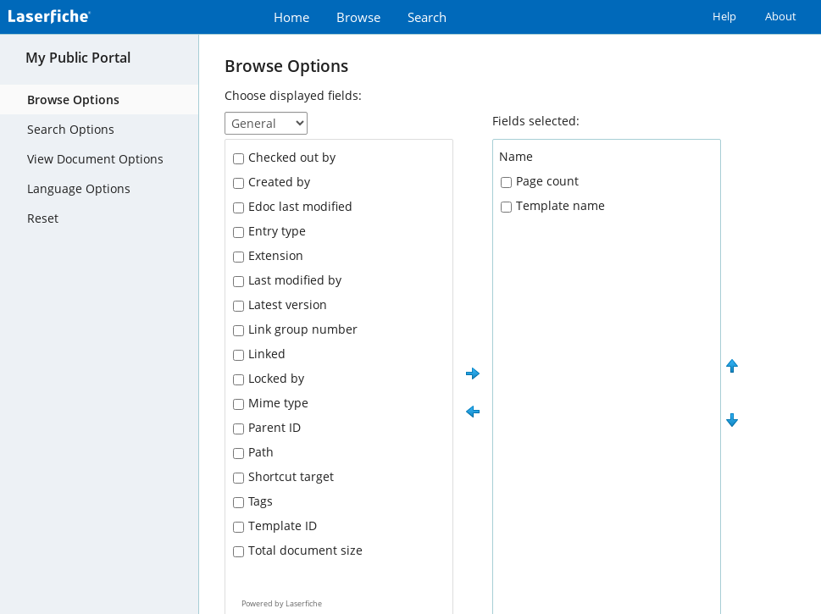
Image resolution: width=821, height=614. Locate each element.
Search (427, 17)
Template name (560, 205)
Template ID (282, 525)
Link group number (303, 329)
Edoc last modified (300, 206)
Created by (279, 182)
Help (724, 16)
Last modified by (294, 280)
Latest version (287, 304)
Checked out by (292, 157)
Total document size (305, 550)
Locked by (276, 378)
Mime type (278, 403)
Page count (547, 181)
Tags (260, 501)
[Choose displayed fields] (266, 123)
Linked (267, 354)
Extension (275, 255)
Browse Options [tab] (73, 99)
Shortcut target (291, 476)
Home (291, 17)
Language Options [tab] (78, 188)
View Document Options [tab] (95, 159)
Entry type (277, 231)
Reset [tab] (42, 218)
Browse (358, 17)
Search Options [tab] (70, 129)
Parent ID (274, 427)
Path (261, 452)
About (780, 16)
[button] (473, 373)
